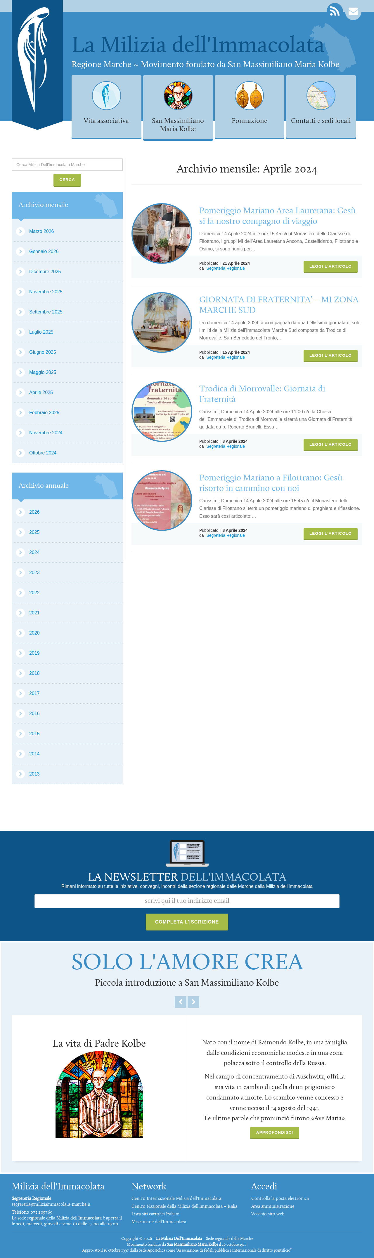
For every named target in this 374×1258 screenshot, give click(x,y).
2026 (34, 512)
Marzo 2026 (41, 231)
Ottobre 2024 (42, 452)
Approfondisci (274, 1132)
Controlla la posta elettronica (280, 1198)
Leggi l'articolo (330, 266)
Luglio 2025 (41, 332)
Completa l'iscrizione (187, 921)
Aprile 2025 (41, 392)
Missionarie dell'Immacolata (158, 1222)
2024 (34, 552)
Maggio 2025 (42, 372)
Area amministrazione (272, 1206)
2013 (34, 773)
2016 (34, 713)
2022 (34, 592)
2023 (34, 572)
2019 (34, 653)
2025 (34, 532)
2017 (34, 693)
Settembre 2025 (46, 311)
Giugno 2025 (42, 352)
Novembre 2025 (46, 291)
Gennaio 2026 (44, 251)
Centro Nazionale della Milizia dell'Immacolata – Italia (184, 1206)
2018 (34, 673)
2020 (34, 632)
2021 (34, 612)
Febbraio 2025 (44, 412)
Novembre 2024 (46, 432)
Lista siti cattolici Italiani (155, 1214)
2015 (34, 733)
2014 (34, 753)
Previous (180, 1002)
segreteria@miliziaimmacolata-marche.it (51, 1204)
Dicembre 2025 (45, 271)
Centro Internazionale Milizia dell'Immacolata (176, 1198)
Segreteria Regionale (225, 268)
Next (193, 1002)
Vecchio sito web (267, 1214)
